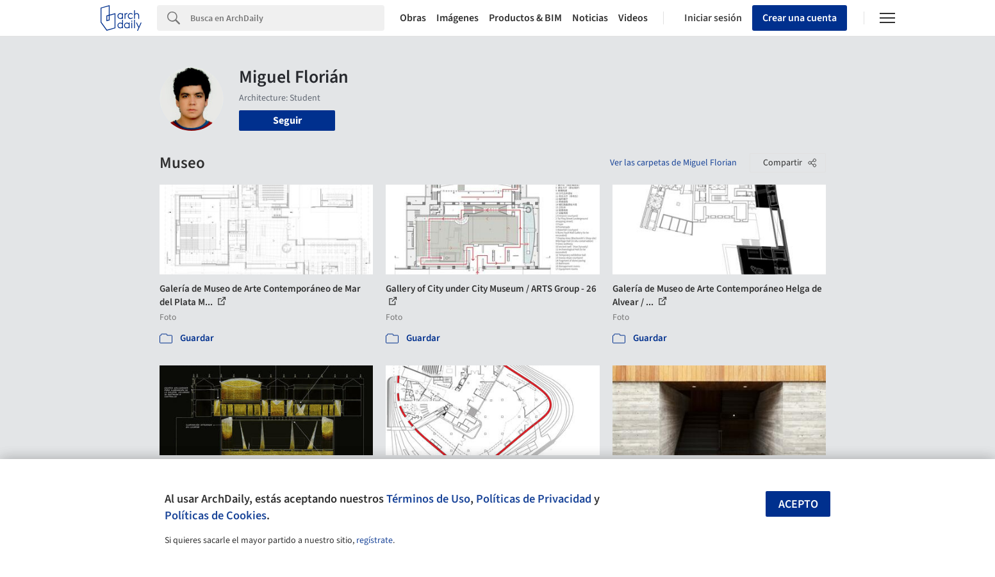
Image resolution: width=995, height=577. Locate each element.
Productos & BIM (525, 18)
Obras (413, 18)
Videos (633, 18)
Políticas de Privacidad (533, 498)
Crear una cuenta (799, 18)
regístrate (374, 540)
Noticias (590, 18)
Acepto (798, 504)
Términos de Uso (428, 498)
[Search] (287, 18)
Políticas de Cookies (216, 515)
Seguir (287, 120)
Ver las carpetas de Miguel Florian (673, 162)
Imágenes (457, 18)
